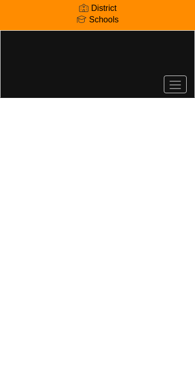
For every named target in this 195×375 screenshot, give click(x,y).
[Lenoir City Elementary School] (97, 56)
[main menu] (175, 84)
